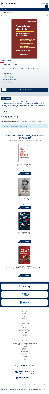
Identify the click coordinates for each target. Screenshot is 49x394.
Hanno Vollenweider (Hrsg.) (24, 232)
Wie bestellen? (24, 334)
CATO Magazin (24, 351)
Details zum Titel (26, 173)
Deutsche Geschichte (24, 353)
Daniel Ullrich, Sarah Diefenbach (24, 164)
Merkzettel (24, 318)
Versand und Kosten (24, 331)
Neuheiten (24, 346)
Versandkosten (44, 385)
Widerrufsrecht (24, 332)
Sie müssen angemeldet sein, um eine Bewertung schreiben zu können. (22, 121)
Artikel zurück (16, 15)
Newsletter (24, 336)
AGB (24, 327)
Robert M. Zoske (24, 198)
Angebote (24, 355)
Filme (24, 360)
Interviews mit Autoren (24, 345)
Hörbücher (25, 358)
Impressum (24, 326)
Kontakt (24, 313)
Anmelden (43, 3)
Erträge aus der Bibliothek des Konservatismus (24, 343)
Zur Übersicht (4, 15)
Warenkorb (24, 315)
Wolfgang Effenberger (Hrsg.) (24, 266)
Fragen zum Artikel (6, 85)
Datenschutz (24, 329)
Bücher (24, 348)
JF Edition (24, 350)
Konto (24, 316)
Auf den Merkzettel (6, 84)
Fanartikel (24, 356)
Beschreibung (6, 98)
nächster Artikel (44, 15)
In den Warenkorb (27, 90)
